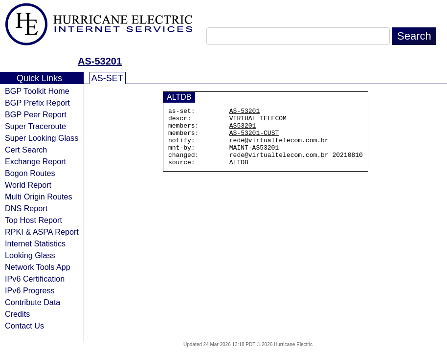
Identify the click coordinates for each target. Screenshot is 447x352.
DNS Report (26, 208)
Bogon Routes (30, 173)
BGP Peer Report (36, 114)
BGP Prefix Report (37, 102)
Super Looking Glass (41, 137)
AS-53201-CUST (254, 138)
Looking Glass (30, 255)
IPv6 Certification (35, 278)
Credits (17, 313)
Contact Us (24, 325)
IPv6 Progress (30, 290)
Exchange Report (35, 161)
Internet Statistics (35, 243)
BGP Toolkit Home (37, 91)
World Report (28, 184)
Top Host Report (33, 220)
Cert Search (26, 149)
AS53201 (242, 129)
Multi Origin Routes (38, 196)
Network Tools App (37, 267)
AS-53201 (100, 61)
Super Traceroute (35, 126)
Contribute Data (32, 302)
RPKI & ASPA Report (42, 231)
